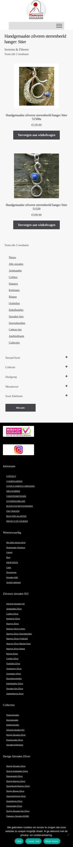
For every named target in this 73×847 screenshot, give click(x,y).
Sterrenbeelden (17, 323)
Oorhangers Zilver (13, 669)
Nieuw (12, 257)
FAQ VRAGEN (12, 511)
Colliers (13, 277)
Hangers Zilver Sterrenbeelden (19, 634)
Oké (19, 841)
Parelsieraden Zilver (14, 740)
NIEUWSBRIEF (13, 491)
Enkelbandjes (16, 309)
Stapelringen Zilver (14, 801)
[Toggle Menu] (59, 26)
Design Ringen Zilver (15, 791)
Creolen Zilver (12, 658)
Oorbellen (14, 303)
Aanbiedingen (16, 336)
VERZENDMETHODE (16, 496)
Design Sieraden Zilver (16, 735)
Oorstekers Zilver (13, 674)
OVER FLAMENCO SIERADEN (20, 486)
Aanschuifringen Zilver (16, 796)
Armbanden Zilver (14, 609)
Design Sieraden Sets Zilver (17, 811)
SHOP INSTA (12, 562)
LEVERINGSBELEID (15, 501)
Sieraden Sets (16, 316)
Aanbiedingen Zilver (14, 694)
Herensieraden (12, 720)
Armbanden (15, 270)
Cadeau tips (15, 329)
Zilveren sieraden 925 (15, 730)
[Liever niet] (68, 835)
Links (8, 567)
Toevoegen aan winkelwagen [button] (36, 135)
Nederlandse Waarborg (15, 547)
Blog (8, 557)
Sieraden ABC (12, 577)
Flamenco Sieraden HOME (17, 816)
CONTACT (11, 476)
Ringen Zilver (12, 654)
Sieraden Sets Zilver (14, 689)
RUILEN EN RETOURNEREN (19, 506)
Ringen (13, 296)
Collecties (14, 342)
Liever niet (33, 841)
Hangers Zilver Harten (15, 649)
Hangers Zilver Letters (15, 629)
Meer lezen (51, 841)
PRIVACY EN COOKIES (17, 521)
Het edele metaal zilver (16, 542)
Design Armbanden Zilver (17, 771)
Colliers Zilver (12, 614)
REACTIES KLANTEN (16, 516)
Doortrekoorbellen (14, 678)
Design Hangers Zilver (15, 781)
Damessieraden (12, 715)
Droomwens (11, 572)
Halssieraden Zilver (14, 776)
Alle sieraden (16, 264)
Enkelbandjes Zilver (14, 683)
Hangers (13, 283)
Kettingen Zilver (13, 619)
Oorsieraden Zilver (14, 806)
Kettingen (14, 290)
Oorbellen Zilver (13, 664)
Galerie (9, 552)
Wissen (20, 407)
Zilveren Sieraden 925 (15, 604)
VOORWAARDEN (14, 481)
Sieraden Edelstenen (14, 745)
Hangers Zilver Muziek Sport (18, 644)
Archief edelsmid (13, 582)
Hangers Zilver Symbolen (17, 639)
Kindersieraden (12, 725)
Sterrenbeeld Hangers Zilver (18, 786)
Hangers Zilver (12, 624)
